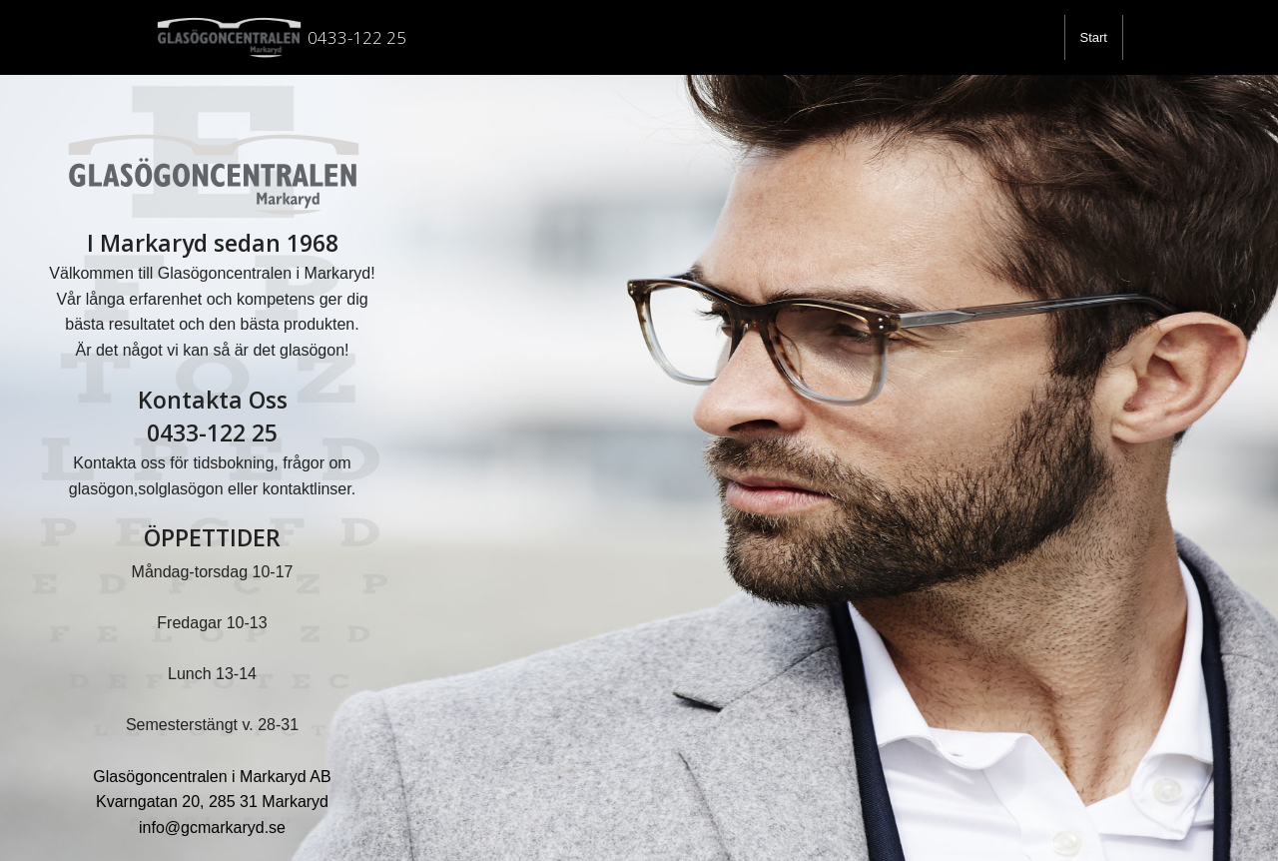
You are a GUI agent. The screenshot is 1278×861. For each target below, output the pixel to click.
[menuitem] (1093, 37)
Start (1093, 37)
